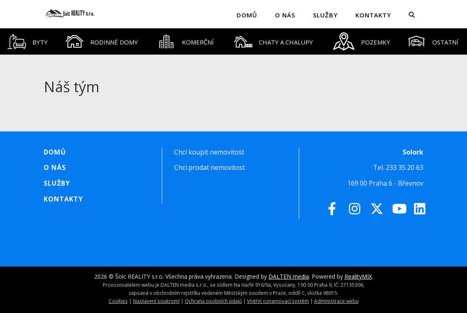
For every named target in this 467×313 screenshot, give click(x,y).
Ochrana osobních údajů (213, 301)
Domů (247, 15)
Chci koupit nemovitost (209, 152)
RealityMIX (358, 276)
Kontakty (373, 15)
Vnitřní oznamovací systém (278, 301)
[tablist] (233, 41)
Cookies (118, 301)
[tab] (27, 41)
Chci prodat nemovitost (209, 167)
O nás (285, 15)
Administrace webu (336, 301)
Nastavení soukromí (156, 301)
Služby (325, 15)
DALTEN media (288, 276)
